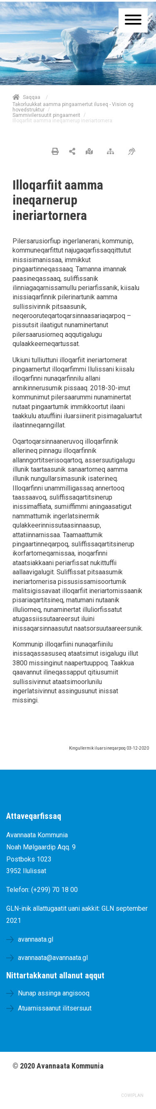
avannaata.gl (35, 939)
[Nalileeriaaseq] (112, 152)
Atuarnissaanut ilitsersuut (55, 1008)
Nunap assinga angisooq (53, 993)
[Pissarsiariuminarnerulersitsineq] (134, 152)
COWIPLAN (132, 1095)
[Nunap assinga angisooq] (91, 152)
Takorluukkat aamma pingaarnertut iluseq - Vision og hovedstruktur (73, 107)
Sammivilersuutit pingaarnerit (46, 115)
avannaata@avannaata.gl (53, 958)
